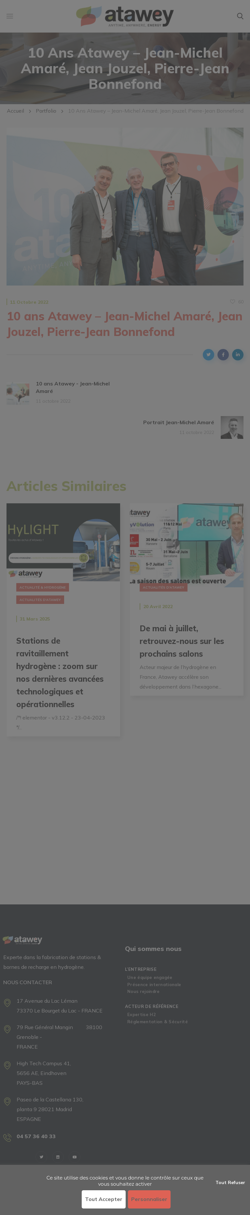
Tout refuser (230, 1182)
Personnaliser (149, 1199)
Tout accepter (103, 1199)
